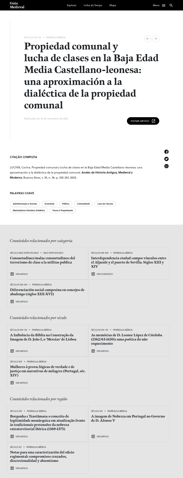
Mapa (113, 5)
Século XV (72, 361)
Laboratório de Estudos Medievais (49, 469)
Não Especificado (21, 257)
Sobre (112, 450)
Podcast (113, 440)
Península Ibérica (56, 37)
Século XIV (128, 307)
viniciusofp (162, 469)
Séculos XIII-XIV (75, 252)
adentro (149, 469)
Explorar (71, 5)
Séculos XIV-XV (32, 37)
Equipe (113, 445)
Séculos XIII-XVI (131, 252)
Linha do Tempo (93, 5)
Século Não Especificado (24, 252)
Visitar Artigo (143, 120)
